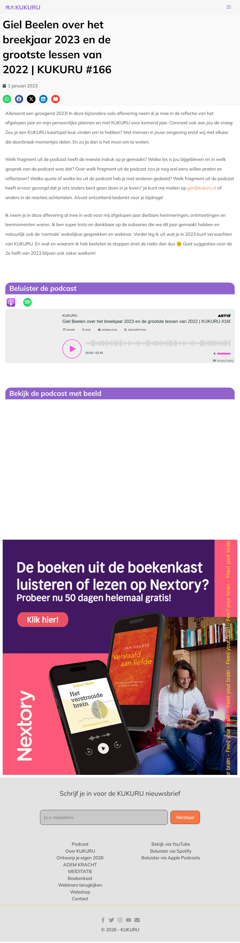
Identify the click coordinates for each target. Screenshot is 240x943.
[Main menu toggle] (229, 8)
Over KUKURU (80, 852)
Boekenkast (80, 880)
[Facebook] (103, 921)
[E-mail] (137, 921)
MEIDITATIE (80, 873)
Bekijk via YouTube (170, 845)
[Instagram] (120, 921)
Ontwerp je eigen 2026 (80, 859)
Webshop (80, 893)
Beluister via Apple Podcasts (170, 859)
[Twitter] (111, 921)
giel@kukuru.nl (202, 189)
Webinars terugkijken (80, 886)
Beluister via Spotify (170, 852)
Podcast (80, 845)
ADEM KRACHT (80, 866)
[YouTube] (128, 921)
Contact (80, 900)
